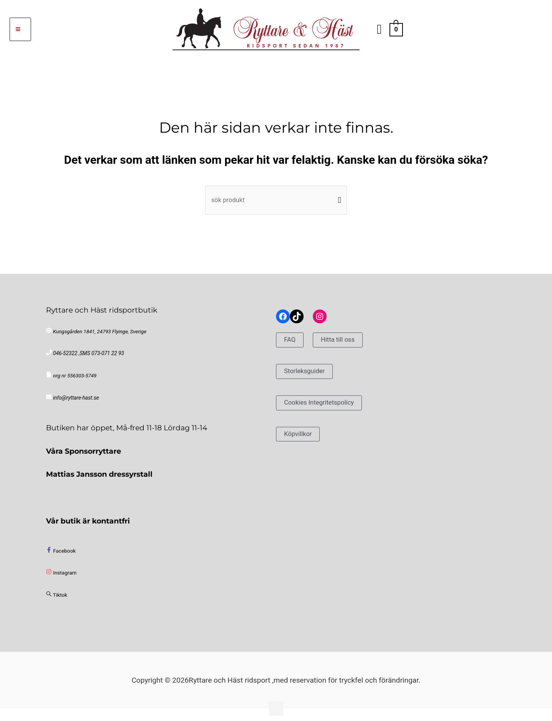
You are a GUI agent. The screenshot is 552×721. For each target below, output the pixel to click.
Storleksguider (307, 373)
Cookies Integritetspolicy (324, 405)
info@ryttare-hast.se (75, 401)
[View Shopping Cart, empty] (396, 29)
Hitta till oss (342, 342)
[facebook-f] (60, 553)
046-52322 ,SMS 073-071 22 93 (87, 356)
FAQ (290, 342)
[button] (379, 29)
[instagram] (61, 576)
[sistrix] (56, 598)
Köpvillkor (300, 436)
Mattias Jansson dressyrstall (99, 477)
